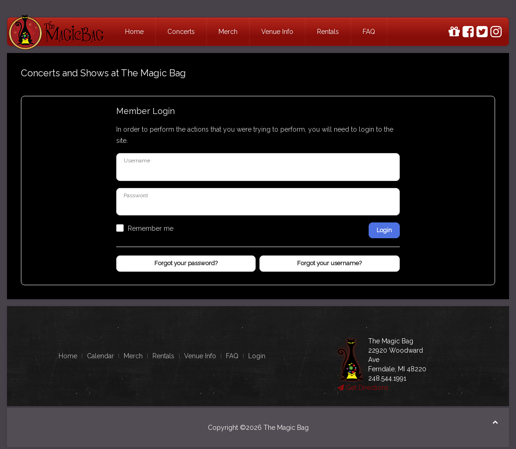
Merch (228, 31)
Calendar (100, 356)
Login (384, 230)
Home (134, 31)
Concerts (181, 31)
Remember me (150, 228)
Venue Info (277, 31)
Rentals (328, 31)
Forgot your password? (186, 263)
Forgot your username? (329, 263)
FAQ (369, 31)
